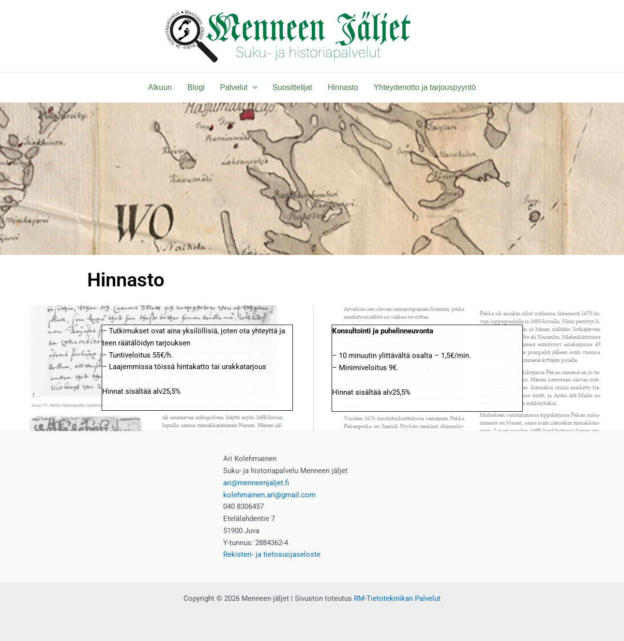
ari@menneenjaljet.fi (256, 482)
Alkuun (160, 87)
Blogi (196, 87)
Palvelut (239, 87)
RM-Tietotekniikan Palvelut (397, 598)
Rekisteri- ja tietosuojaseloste (271, 554)
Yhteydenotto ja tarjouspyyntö (425, 87)
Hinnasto (343, 87)
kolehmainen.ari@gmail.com (269, 495)
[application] (253, 87)
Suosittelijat (292, 87)
